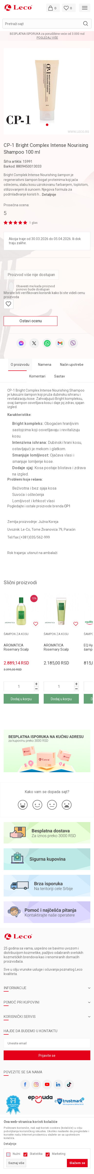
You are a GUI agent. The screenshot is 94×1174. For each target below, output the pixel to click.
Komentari (37, 374)
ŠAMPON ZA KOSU (16, 631)
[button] (47, 23)
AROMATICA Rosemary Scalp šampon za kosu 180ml (56, 649)
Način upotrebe (72, 362)
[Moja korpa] (53, 8)
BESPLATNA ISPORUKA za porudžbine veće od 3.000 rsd (47, 34)
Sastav (59, 374)
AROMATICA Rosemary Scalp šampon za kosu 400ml (16, 649)
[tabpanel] (47, 90)
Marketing (58, 1153)
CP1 (67, 504)
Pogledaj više (47, 37)
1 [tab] (47, 122)
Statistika (36, 1153)
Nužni (16, 1153)
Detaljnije (49, 192)
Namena (44, 362)
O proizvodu (20, 362)
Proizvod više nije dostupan (31, 272)
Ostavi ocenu (31, 318)
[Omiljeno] (69, 8)
